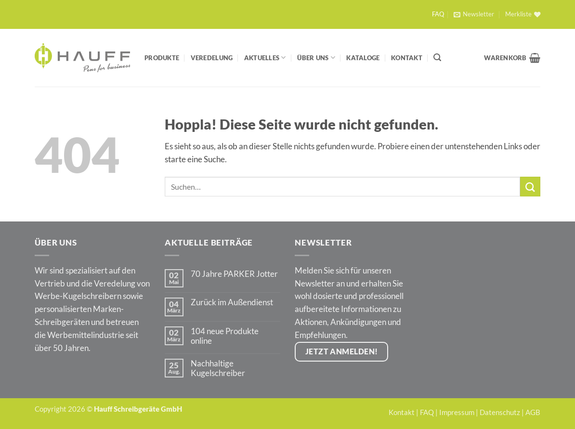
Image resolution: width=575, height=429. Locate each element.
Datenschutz (500, 412)
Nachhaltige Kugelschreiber (218, 368)
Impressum (456, 412)
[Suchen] (437, 57)
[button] (474, 14)
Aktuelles (265, 57)
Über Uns (316, 57)
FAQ (438, 14)
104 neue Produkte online (225, 336)
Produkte (161, 58)
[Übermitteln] (530, 186)
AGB (532, 412)
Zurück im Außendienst (232, 302)
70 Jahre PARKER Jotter (234, 274)
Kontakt (406, 58)
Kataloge (362, 58)
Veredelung (212, 58)
